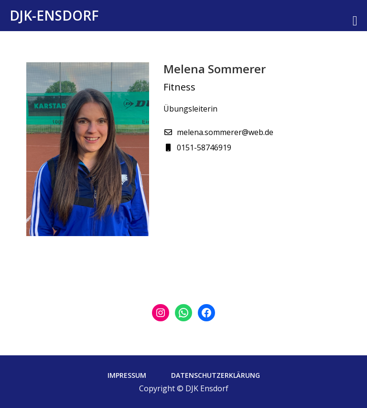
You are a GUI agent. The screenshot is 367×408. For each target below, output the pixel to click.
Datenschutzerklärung (215, 375)
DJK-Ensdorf (54, 15)
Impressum (127, 375)
